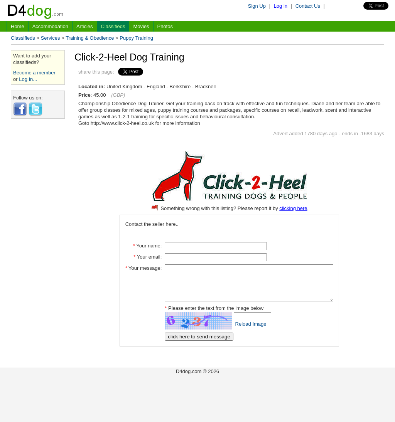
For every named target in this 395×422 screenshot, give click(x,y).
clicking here (293, 208)
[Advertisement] (38, 240)
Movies (141, 26)
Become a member (34, 73)
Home (17, 26)
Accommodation (50, 26)
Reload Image (241, 331)
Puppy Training (136, 38)
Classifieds (113, 26)
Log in (280, 6)
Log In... (28, 79)
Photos (165, 26)
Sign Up (257, 6)
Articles (84, 26)
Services (50, 38)
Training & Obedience (90, 38)
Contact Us (307, 6)
